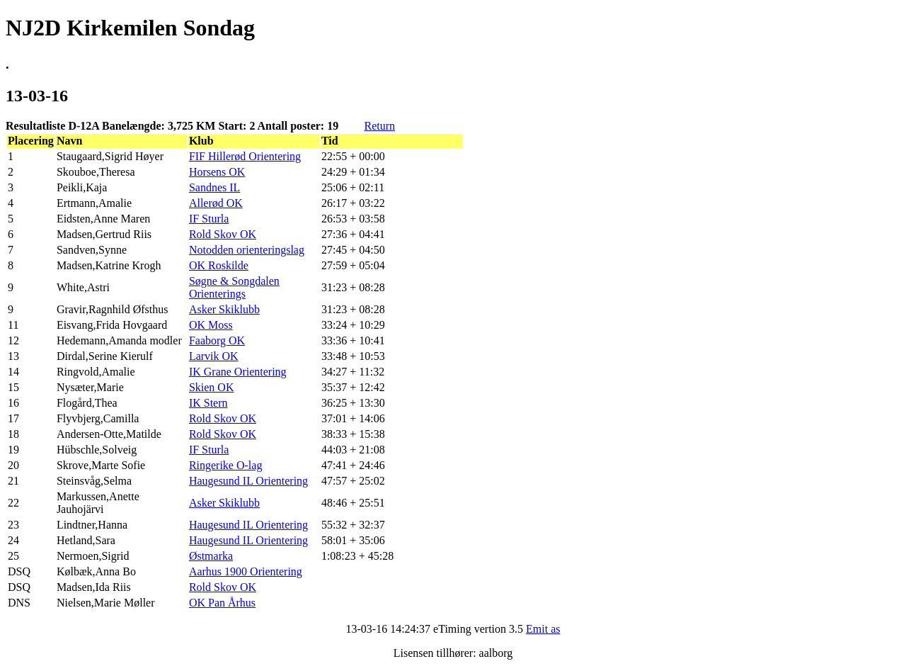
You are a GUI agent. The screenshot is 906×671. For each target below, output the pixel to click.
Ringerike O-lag (226, 465)
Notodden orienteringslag (246, 250)
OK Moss (211, 325)
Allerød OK (216, 203)
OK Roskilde (218, 265)
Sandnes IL (214, 187)
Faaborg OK (217, 340)
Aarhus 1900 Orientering (245, 571)
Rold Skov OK (222, 234)
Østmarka (211, 556)
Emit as (543, 629)
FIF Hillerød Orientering (245, 156)
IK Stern (208, 403)
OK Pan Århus (222, 603)
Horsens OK (217, 172)
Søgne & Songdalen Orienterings (234, 287)
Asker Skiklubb (224, 309)
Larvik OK (214, 356)
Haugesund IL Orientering (248, 481)
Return (379, 126)
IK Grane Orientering (238, 372)
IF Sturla (209, 219)
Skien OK (211, 387)
